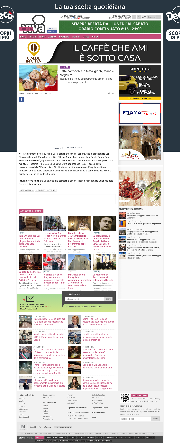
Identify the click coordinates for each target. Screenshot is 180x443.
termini (84, 306)
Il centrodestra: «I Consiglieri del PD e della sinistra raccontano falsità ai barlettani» (49, 322)
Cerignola (90, 438)
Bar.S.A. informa (98, 398)
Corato (99, 438)
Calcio (45, 406)
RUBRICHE (64, 37)
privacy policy (96, 306)
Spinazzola (79, 441)
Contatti (33, 427)
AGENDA (52, 37)
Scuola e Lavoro (49, 395)
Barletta (39, 438)
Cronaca (22, 404)
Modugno (150, 438)
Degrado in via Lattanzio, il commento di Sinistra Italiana (97, 366)
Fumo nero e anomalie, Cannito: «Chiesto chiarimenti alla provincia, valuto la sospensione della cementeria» (49, 353)
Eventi (21, 414)
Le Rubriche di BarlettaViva (78, 412)
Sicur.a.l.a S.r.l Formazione (77, 418)
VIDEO (95, 37)
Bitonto (71, 438)
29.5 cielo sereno (76, 17)
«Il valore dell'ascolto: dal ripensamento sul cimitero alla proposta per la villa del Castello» (49, 383)
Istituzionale (23, 409)
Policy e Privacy (45, 427)
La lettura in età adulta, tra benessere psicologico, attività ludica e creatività (97, 337)
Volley (45, 411)
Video (94, 417)
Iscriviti (108, 299)
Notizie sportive (49, 402)
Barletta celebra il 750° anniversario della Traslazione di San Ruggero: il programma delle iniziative (78, 240)
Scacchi (70, 395)
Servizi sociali (24, 417)
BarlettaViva (32, 23)
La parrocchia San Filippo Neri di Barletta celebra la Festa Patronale (55, 237)
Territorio (22, 412)
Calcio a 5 (71, 398)
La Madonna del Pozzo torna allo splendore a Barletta (103, 277)
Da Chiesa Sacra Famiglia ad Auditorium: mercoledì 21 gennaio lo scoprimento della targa (79, 281)
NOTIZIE (32, 37)
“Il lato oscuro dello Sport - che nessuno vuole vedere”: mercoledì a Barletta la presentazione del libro (98, 353)
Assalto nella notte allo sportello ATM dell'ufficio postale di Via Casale (49, 337)
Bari (55, 438)
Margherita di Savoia (124, 438)
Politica (22, 406)
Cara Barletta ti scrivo (76, 416)
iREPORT (76, 37)
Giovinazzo (109, 438)
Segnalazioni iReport (100, 408)
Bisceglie (62, 438)
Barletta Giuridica (98, 395)
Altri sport (71, 403)
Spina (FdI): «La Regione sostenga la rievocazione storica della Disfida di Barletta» (98, 322)
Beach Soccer (73, 400)
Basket (45, 408)
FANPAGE (52, 31)
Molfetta (40, 441)
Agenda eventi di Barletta (77, 408)
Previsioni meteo (98, 412)
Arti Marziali (47, 416)
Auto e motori (97, 400)
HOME (23, 37)
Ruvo (55, 441)
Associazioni (48, 398)
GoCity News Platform (62, 427)
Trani (97, 441)
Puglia (48, 441)
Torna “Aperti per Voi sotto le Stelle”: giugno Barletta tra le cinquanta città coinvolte (29, 241)
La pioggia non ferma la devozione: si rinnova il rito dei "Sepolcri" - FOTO (30, 276)
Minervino (140, 438)
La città (21, 401)
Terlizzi (90, 441)
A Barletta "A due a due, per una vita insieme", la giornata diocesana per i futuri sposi (54, 280)
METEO (86, 37)
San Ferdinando (66, 441)
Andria (48, 438)
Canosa (80, 438)
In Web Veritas (97, 403)
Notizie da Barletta (26, 395)
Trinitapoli (106, 441)
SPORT (42, 37)
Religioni (22, 398)
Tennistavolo (48, 419)
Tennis (45, 414)
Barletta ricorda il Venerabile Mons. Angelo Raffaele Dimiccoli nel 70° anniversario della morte (102, 243)
